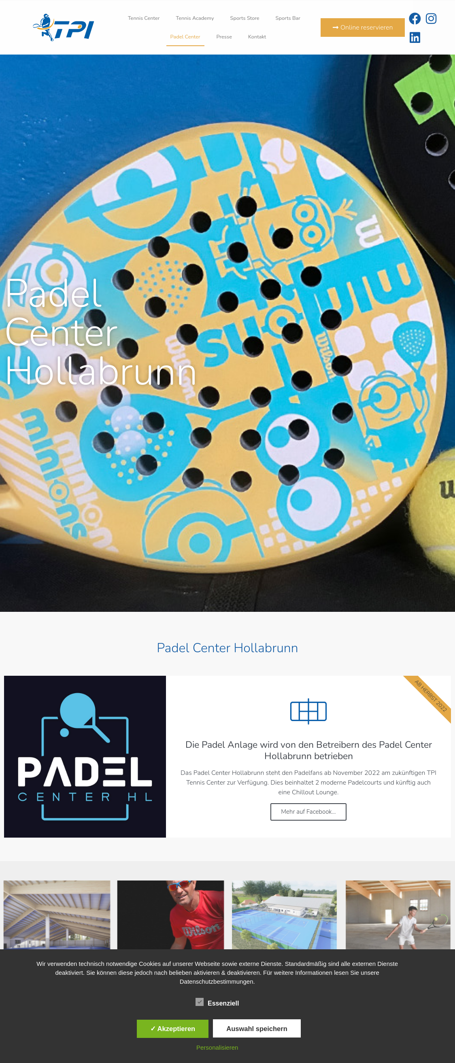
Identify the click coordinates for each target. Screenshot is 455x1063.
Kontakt (257, 36)
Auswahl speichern (256, 1028)
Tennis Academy (195, 18)
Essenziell (217, 1002)
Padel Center (185, 36)
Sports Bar (288, 18)
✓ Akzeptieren (173, 1028)
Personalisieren (217, 1047)
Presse (224, 36)
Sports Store (244, 18)
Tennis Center (144, 18)
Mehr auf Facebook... (308, 812)
